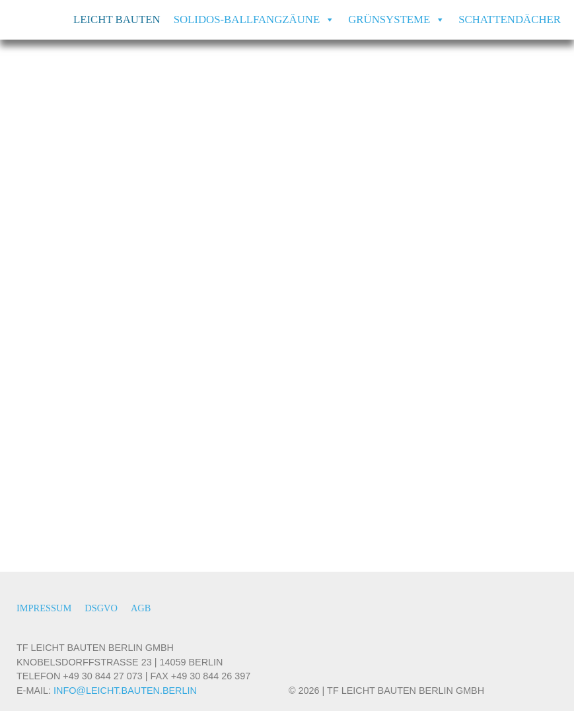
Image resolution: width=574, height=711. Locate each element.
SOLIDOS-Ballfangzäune (255, 20)
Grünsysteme (396, 20)
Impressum (44, 608)
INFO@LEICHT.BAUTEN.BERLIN (125, 690)
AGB (141, 608)
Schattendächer (509, 19)
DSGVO (101, 608)
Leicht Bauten (117, 19)
